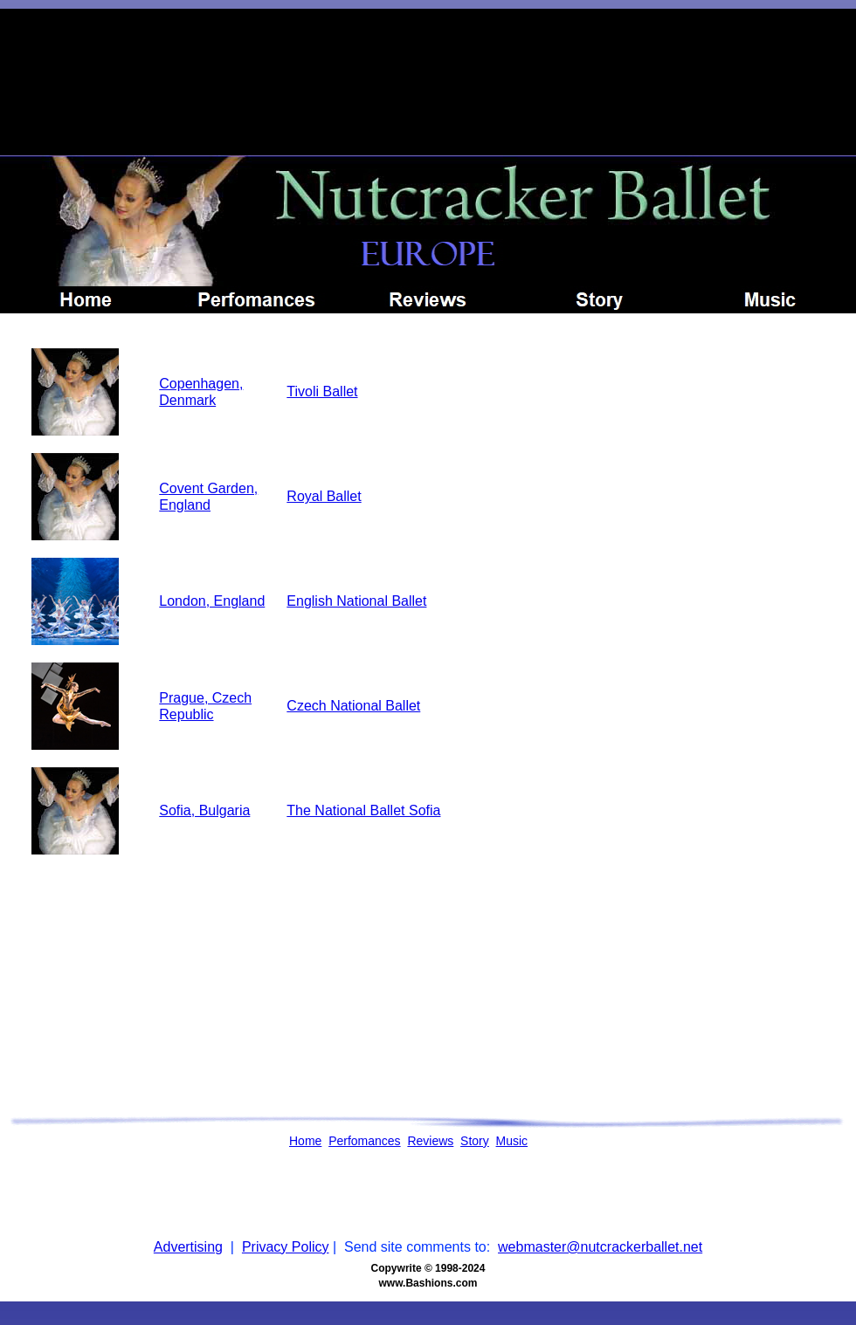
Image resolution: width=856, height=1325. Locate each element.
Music (512, 1141)
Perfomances (364, 1141)
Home (305, 1141)
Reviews (430, 1141)
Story (474, 1141)
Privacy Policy (285, 1246)
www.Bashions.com (428, 1283)
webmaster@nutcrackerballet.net (600, 1246)
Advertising (188, 1246)
